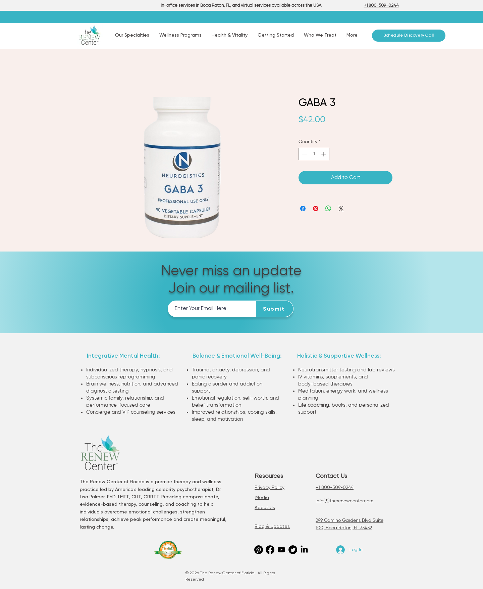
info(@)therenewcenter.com (344, 501)
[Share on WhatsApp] (328, 209)
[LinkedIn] (304, 549)
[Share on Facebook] (303, 209)
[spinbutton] (314, 154)
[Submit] (274, 309)
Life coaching (313, 405)
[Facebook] (270, 549)
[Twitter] (292, 549)
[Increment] (324, 154)
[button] (132, 35)
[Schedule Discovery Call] (408, 36)
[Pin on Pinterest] (316, 209)
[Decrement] (304, 154)
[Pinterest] (258, 549)
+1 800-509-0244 (335, 487)
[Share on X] (341, 209)
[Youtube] (281, 549)
